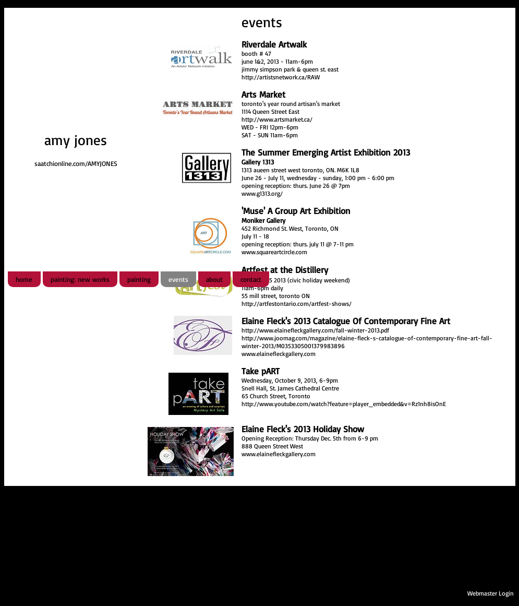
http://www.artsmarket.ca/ (277, 119)
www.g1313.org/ (262, 193)
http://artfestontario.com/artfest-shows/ (297, 303)
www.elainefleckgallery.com (279, 354)
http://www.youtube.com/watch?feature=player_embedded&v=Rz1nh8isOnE (344, 404)
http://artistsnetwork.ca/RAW (281, 77)
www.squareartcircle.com (274, 252)
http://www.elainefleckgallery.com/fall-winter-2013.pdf (315, 330)
